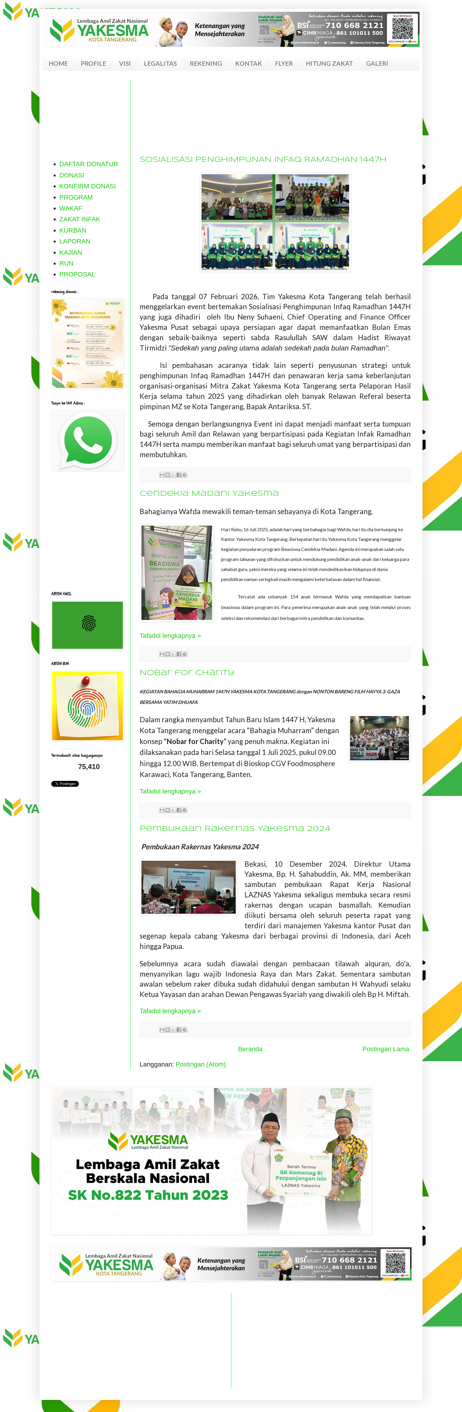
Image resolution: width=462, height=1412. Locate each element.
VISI (125, 63)
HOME (58, 63)
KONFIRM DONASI (88, 186)
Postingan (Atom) (201, 1064)
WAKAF (71, 208)
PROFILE (93, 63)
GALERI (377, 63)
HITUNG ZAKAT (329, 63)
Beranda (250, 1049)
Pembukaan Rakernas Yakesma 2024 (235, 828)
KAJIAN (71, 252)
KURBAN (73, 230)
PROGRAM (76, 197)
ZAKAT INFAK (80, 219)
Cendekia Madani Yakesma (209, 493)
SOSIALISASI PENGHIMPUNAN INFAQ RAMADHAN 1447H (263, 159)
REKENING (206, 63)
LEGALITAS (160, 63)
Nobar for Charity (187, 673)
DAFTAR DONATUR (89, 164)
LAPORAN (75, 241)
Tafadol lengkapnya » (170, 635)
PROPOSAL (77, 274)
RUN (67, 263)
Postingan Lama (385, 1049)
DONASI (72, 175)
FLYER (284, 63)
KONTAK (248, 63)
